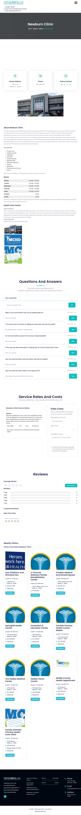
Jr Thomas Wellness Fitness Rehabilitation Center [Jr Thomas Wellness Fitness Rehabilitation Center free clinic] (39, 576)
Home (30, 28)
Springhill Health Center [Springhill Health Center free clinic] (13, 626)
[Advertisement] (40, 51)
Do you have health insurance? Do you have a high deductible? (25, 336)
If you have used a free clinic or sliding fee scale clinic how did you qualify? (30, 324)
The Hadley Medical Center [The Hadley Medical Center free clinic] (15, 680)
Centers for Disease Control (31, 779)
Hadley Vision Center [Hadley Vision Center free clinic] (37, 680)
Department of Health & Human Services (32, 793)
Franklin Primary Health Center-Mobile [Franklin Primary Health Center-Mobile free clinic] (64, 628)
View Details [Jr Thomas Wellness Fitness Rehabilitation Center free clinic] (35, 595)
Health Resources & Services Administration (32, 788)
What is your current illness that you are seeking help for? (24, 312)
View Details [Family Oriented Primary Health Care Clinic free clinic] (10, 755)
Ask (72, 305)
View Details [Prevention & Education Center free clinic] (35, 646)
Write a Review (71, 485)
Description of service (57, 434)
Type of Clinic (54, 426)
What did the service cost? (58, 417)
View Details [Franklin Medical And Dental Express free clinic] (61, 593)
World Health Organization (29, 784)
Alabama (35, 28)
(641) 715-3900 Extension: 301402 (17, 9)
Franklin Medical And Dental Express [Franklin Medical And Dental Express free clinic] (65, 573)
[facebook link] (5, 796)
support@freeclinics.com (15, 10)
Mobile (41, 28)
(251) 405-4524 (40, 84)
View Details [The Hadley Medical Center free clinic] (10, 699)
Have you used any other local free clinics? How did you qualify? (26, 359)
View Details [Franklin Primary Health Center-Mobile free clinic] (61, 648)
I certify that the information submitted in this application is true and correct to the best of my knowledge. (63, 449)
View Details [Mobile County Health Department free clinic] (61, 698)
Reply (73, 318)
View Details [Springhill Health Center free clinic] (10, 646)
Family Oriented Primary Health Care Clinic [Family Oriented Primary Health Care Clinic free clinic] (13, 732)
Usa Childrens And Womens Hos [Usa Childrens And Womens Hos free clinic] (14, 573)
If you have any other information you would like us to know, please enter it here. (32, 347)
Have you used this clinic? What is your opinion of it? (22, 371)
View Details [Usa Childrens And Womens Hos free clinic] (10, 593)
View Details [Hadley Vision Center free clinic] (35, 699)
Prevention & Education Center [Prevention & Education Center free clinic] (39, 626)
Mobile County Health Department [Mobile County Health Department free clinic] (65, 679)
